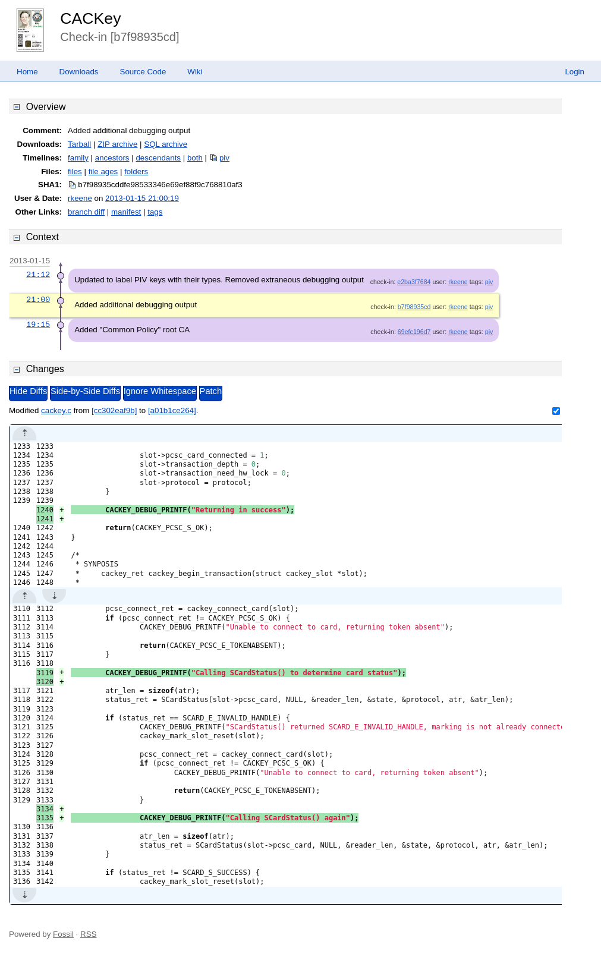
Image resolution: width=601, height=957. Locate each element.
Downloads (79, 71)
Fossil (63, 934)
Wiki (194, 71)
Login (574, 71)
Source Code (143, 71)
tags (154, 211)
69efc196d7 (414, 331)
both (195, 157)
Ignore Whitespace (160, 391)
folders (136, 171)
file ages (103, 171)
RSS (88, 934)
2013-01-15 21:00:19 (142, 198)
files (75, 171)
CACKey (90, 18)
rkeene (80, 198)
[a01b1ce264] (172, 410)
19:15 (38, 324)
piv (224, 157)
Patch (211, 391)
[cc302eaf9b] (114, 410)
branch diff (86, 211)
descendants (158, 157)
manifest (126, 211)
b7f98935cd (414, 306)
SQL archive (165, 144)
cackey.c (56, 410)
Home (27, 71)
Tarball (79, 144)
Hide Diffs (28, 391)
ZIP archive (117, 144)
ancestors (112, 157)
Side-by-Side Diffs (85, 391)
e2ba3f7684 (413, 281)
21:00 (38, 299)
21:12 (38, 274)
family (78, 157)
